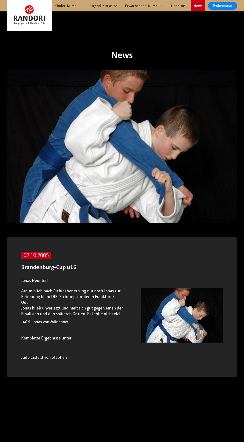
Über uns (178, 6)
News (198, 6)
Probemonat (222, 5)
